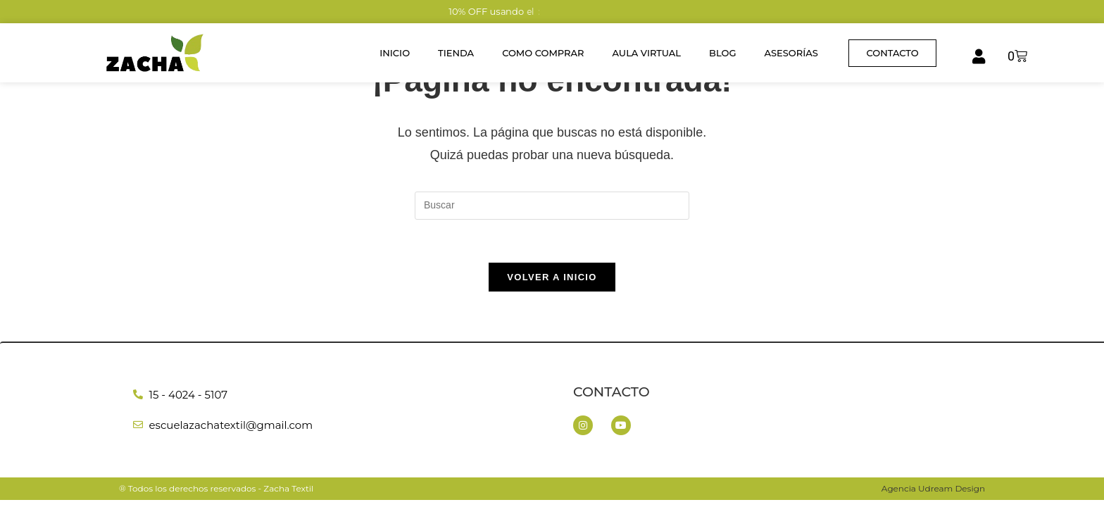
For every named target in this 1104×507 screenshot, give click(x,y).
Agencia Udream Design (933, 488)
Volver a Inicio (551, 277)
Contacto (611, 392)
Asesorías (790, 52)
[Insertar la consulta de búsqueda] (552, 206)
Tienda (456, 52)
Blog (722, 52)
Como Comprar (543, 52)
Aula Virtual (647, 52)
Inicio (395, 52)
